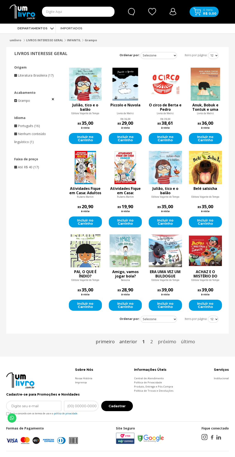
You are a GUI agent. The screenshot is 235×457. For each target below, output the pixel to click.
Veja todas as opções (53, 99)
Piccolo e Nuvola (125, 105)
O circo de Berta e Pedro (165, 107)
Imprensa (81, 382)
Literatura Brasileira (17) (34, 75)
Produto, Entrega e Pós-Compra (153, 386)
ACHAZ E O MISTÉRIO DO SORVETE (205, 274)
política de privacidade (65, 413)
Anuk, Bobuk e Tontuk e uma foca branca (205, 107)
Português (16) (27, 126)
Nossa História (83, 378)
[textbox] (68, 12)
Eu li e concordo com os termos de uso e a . (42, 412)
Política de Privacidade (148, 382)
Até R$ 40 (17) (26, 167)
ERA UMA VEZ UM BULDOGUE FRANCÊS (165, 274)
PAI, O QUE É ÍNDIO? (85, 274)
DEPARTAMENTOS (29, 28)
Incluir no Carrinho (85, 138)
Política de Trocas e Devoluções (153, 390)
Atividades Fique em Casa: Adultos (85, 190)
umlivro (15, 40)
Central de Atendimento (149, 378)
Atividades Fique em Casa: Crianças (125, 190)
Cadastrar (117, 406)
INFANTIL (74, 40)
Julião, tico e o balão (85, 107)
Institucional (221, 378)
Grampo (91, 40)
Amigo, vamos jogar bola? (125, 274)
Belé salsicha (205, 188)
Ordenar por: (130, 55)
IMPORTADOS (71, 28)
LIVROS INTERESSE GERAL (44, 40)
